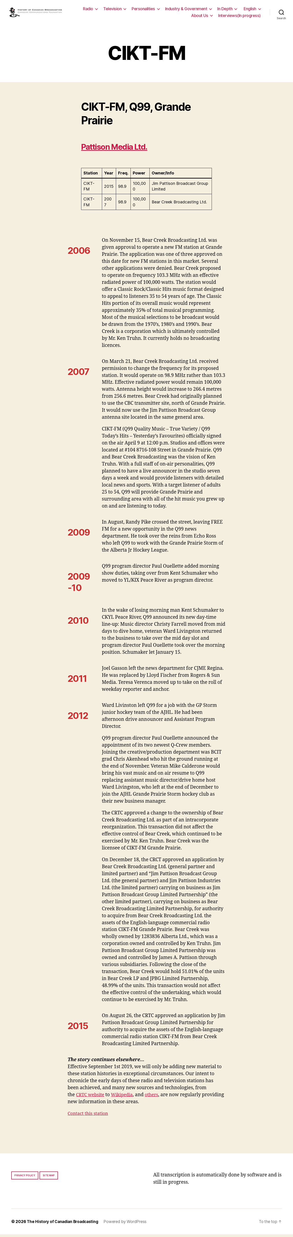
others (155, 1097)
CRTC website (91, 1097)
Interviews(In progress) (239, 16)
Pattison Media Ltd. (120, 149)
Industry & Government (210, 10)
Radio (112, 10)
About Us (199, 16)
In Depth (248, 10)
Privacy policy (24, 1178)
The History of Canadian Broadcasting (64, 1224)
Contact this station (89, 1116)
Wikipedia (124, 1097)
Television (136, 10)
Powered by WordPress (128, 1224)
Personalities (167, 10)
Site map (49, 1178)
